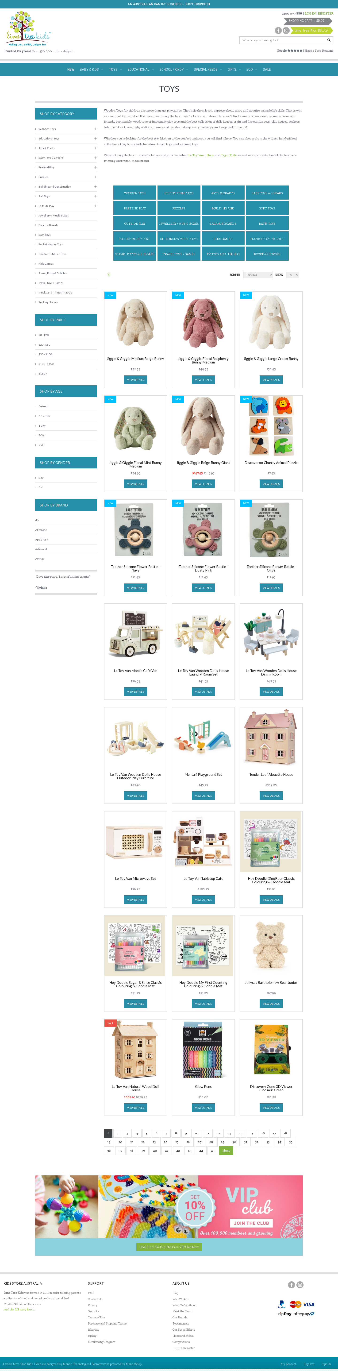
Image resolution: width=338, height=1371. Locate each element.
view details (135, 379)
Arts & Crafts (223, 193)
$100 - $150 (44, 364)
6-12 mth (42, 416)
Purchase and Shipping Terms (107, 1323)
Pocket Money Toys (134, 239)
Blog (175, 1293)
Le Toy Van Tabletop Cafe (203, 879)
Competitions (181, 1342)
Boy (39, 477)
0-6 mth (41, 406)
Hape (210, 155)
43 (189, 1151)
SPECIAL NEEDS (208, 69)
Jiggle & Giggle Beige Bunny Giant (203, 463)
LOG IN (310, 13)
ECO (251, 69)
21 (131, 1142)
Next (226, 1150)
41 (166, 1151)
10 (196, 1133)
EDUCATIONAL (141, 69)
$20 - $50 (42, 344)
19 (109, 1142)
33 (268, 1142)
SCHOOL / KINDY (173, 69)
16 (263, 1133)
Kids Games (223, 239)
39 (143, 1151)
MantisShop (134, 1364)
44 (201, 1151)
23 (154, 1142)
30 (234, 1142)
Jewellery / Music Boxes (179, 223)
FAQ (91, 1293)
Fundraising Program (101, 1342)
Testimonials (181, 1323)
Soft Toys (267, 208)
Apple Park (41, 539)
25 (177, 1142)
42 (178, 1151)
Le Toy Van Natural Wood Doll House (135, 1088)
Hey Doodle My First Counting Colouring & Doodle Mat (203, 984)
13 (229, 1133)
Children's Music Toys (179, 239)
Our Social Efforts (184, 1329)
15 (252, 1133)
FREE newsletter (184, 1348)
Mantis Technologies (76, 1364)
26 (188, 1142)
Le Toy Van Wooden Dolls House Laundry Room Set (203, 672)
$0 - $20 (42, 335)
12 (218, 1133)
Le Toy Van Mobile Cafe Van (135, 671)
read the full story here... (19, 1309)
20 (120, 1142)
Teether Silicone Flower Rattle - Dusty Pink (203, 568)
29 (222, 1142)
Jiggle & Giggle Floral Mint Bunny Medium (135, 464)
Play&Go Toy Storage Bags (267, 241)
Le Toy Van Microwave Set (135, 879)
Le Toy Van (196, 155)
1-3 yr (40, 425)
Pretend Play (135, 208)
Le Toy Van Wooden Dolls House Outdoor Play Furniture (135, 776)
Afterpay (93, 1329)
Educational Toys (179, 193)
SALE (267, 69)
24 (165, 1142)
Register (309, 1364)
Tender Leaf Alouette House (271, 774)
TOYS (115, 69)
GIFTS (234, 69)
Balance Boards (223, 223)
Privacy (93, 1305)
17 (274, 1133)
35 (290, 1142)
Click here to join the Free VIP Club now (169, 1247)
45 (213, 1151)
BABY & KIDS (91, 69)
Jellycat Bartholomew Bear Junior (271, 983)
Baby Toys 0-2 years (267, 193)
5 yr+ (40, 445)
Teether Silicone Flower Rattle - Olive (271, 568)
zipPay (92, 1335)
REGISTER (325, 13)
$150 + (41, 373)
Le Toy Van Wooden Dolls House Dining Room (271, 672)
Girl (39, 487)
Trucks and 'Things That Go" (223, 256)
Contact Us (95, 1299)
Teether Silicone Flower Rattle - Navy (135, 568)
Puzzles (178, 208)
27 (199, 1142)
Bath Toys (267, 223)
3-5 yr (40, 435)
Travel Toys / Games (179, 254)
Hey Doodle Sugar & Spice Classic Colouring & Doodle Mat (135, 984)
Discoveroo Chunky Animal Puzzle (271, 463)
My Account (288, 1364)
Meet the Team (182, 1311)
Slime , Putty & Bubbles (134, 254)
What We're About (184, 1305)
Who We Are (180, 1299)
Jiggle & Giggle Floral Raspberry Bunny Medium (203, 360)
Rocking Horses (267, 254)
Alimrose (41, 530)
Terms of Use (96, 1317)
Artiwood (41, 549)
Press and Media (183, 1335)
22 (143, 1142)
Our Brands (180, 1317)
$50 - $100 (43, 354)
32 (256, 1142)
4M (37, 520)
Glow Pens (203, 1087)
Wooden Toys (135, 193)
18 (285, 1133)
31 (245, 1142)
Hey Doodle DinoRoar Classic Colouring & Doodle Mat (271, 880)
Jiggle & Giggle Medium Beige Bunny (135, 359)
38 (132, 1151)
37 (120, 1151)
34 (279, 1142)
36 (109, 1151)
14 (240, 1133)
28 (211, 1142)
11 (207, 1133)
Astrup (39, 558)
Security (93, 1311)
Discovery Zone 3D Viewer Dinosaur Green (271, 1088)
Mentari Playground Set (203, 774)
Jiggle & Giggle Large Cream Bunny (271, 359)
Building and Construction (223, 211)
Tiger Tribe (229, 155)
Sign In (326, 1364)
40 (155, 1151)
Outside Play (134, 223)
